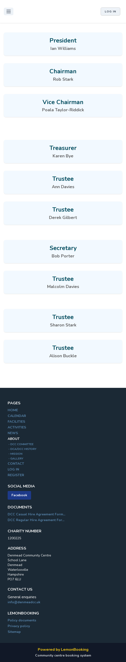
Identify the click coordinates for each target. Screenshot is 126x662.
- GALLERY (15, 458)
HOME (13, 410)
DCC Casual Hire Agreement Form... (36, 514)
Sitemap (14, 632)
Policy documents (22, 620)
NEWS (13, 433)
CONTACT (16, 463)
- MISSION (15, 454)
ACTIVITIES (17, 427)
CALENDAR (17, 416)
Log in (110, 11)
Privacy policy (19, 626)
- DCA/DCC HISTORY (22, 449)
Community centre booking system (63, 655)
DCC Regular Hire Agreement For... (36, 520)
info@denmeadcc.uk (24, 602)
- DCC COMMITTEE (20, 444)
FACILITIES (16, 421)
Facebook (19, 495)
